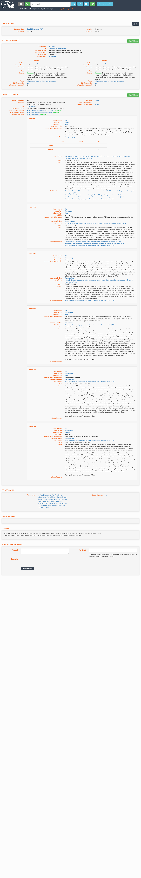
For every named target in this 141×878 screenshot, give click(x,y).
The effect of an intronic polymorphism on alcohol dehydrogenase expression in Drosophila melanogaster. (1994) (95, 223)
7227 (28, 83)
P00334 (97, 100)
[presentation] (36, 561)
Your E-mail (82, 550)
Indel (66, 213)
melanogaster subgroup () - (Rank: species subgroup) (41, 81)
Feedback (15, 550)
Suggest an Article (105, 4)
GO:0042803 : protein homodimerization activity (40, 110)
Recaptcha (14, 559)
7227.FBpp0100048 (32, 106)
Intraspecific (52, 56)
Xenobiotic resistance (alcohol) (57, 48)
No (66, 120)
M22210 (97, 104)
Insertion (67, 432)
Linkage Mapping (70, 137)
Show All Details (133, 41)
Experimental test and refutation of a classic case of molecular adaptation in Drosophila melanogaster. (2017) (94, 197)
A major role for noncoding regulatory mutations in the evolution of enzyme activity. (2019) (90, 199)
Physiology (52, 46)
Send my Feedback (27, 568)
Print (135, 24)
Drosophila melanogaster (33, 63)
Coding (67, 122)
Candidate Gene (69, 278)
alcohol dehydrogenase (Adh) (35, 29)
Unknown (67, 260)
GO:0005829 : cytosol (33, 114)
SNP (66, 124)
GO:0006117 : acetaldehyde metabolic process (39, 112)
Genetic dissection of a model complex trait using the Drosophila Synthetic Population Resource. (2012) (93, 195)
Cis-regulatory (69, 211)
